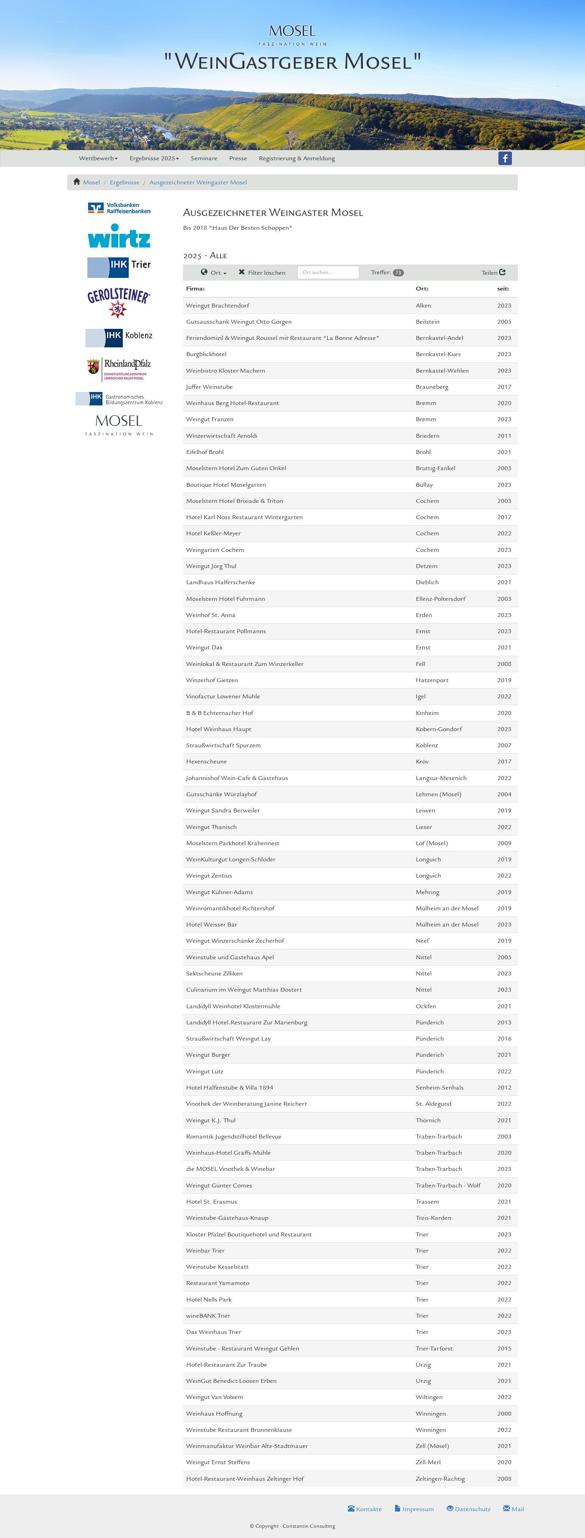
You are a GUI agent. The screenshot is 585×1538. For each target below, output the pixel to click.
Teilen (494, 273)
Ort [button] (213, 273)
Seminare (204, 158)
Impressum (414, 1509)
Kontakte (365, 1509)
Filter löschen (261, 273)
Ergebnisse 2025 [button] (154, 158)
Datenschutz (469, 1509)
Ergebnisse (125, 182)
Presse (238, 158)
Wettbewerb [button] (98, 158)
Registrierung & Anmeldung (297, 158)
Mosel (91, 182)
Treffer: (387, 272)
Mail (513, 1509)
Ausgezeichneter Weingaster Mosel (198, 182)
